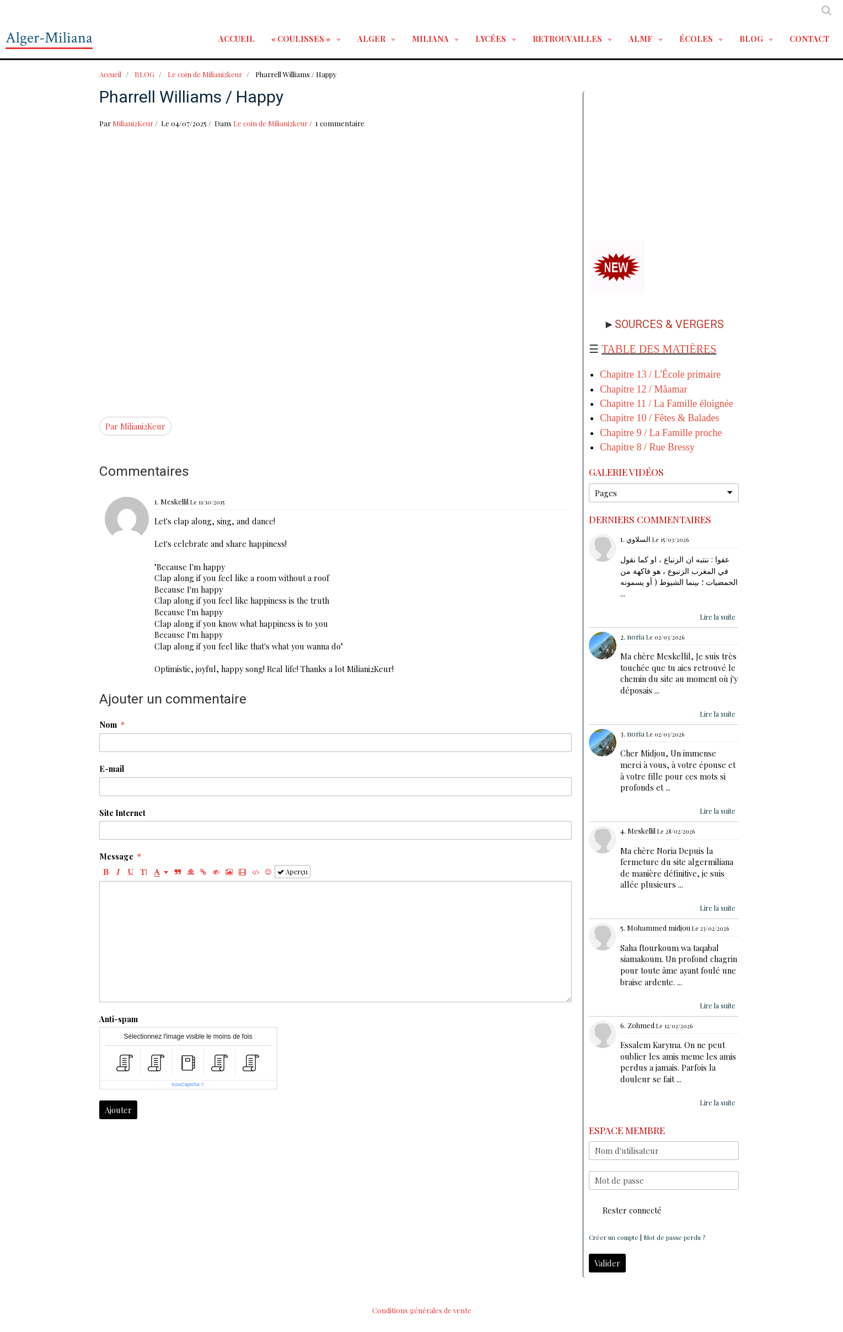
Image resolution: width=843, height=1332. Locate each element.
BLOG (752, 38)
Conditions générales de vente (421, 1310)
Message (116, 856)
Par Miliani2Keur (135, 426)
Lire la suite (717, 617)
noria (636, 636)
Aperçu (292, 871)
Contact (809, 38)
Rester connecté (625, 1210)
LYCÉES (491, 38)
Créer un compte (613, 1237)
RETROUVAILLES (568, 38)
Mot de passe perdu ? (674, 1237)
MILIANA (431, 38)
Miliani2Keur (132, 123)
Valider (607, 1263)
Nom (108, 724)
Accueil (236, 38)
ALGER (372, 38)
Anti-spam (118, 1018)
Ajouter (118, 1109)
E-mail (111, 768)
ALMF (641, 38)
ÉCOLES (697, 38)
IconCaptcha (185, 1084)
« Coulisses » (301, 38)
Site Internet (122, 812)
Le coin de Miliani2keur (205, 74)
